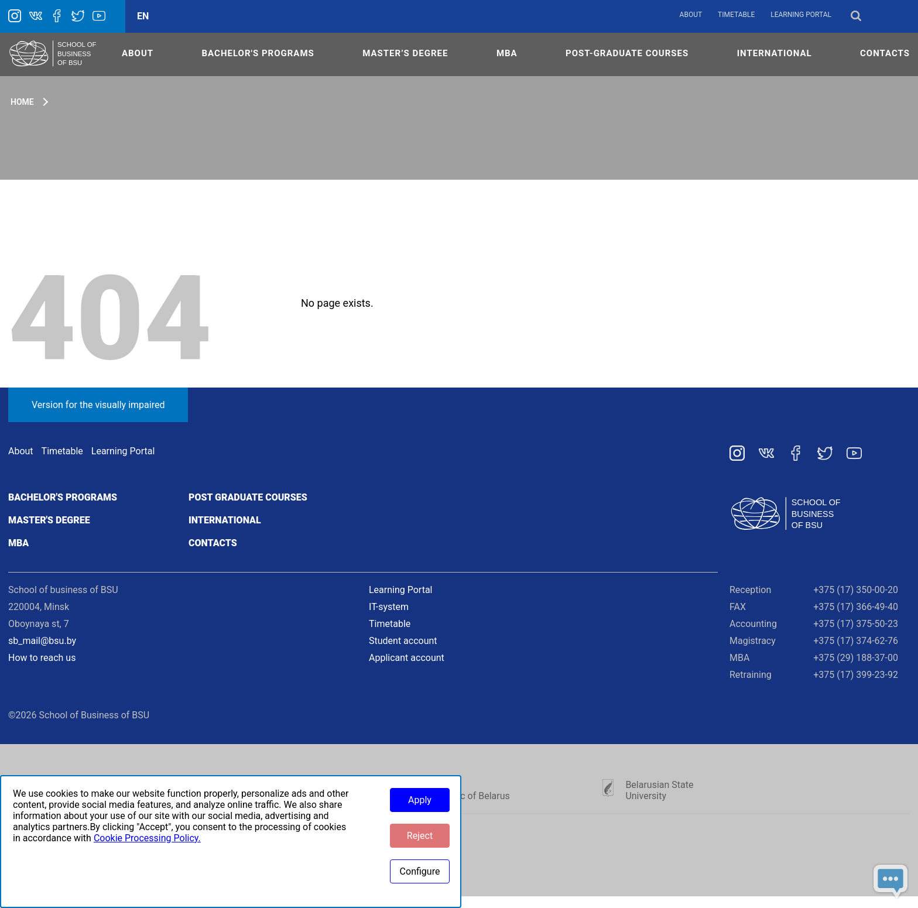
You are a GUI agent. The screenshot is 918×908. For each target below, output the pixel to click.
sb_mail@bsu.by (42, 640)
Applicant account (406, 657)
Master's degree (49, 520)
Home (22, 102)
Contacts (213, 543)
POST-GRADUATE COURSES (627, 53)
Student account (403, 640)
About (691, 15)
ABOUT (137, 53)
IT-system (389, 606)
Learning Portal (800, 15)
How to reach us (42, 657)
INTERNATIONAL (774, 53)
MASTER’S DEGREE (405, 53)
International (225, 520)
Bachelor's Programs (258, 53)
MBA (507, 53)
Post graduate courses (248, 497)
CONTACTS (885, 53)
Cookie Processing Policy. (147, 838)
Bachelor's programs (62, 497)
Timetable (736, 15)
